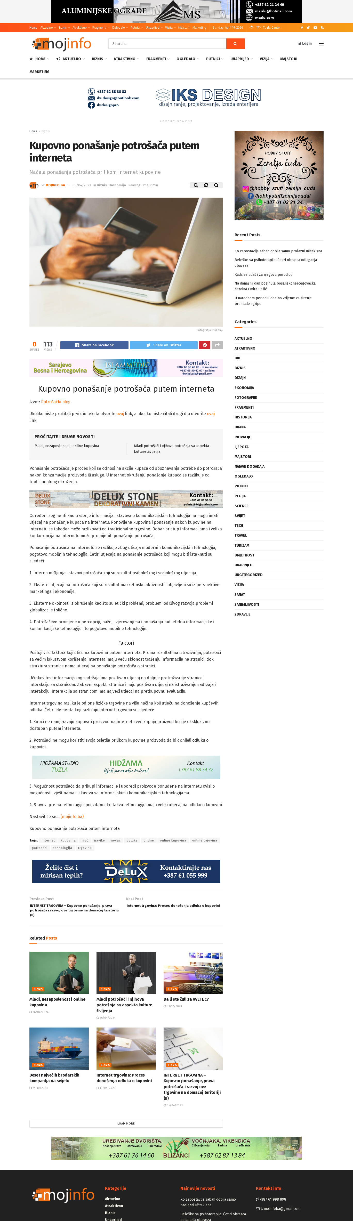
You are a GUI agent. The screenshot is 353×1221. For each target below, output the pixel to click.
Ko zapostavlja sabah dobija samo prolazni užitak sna (278, 251)
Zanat (240, 595)
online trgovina (204, 841)
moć (85, 841)
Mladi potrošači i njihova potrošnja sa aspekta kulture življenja (124, 1010)
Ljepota (241, 447)
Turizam (242, 545)
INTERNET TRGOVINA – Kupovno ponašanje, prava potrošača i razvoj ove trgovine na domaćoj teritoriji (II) (192, 1092)
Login (305, 43)
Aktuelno (47, 27)
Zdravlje (243, 614)
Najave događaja (249, 466)
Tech (239, 525)
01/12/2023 (173, 1011)
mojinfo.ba (55, 185)
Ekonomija (117, 185)
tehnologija (62, 849)
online (149, 841)
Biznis (63, 27)
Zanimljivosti (247, 604)
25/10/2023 (38, 1093)
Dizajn (240, 378)
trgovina (85, 849)
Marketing (199, 27)
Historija (243, 417)
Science (241, 506)
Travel (241, 535)
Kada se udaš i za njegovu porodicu (263, 274)
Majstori (183, 27)
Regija (240, 496)
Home (33, 27)
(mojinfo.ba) (72, 817)
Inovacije (243, 437)
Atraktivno (80, 27)
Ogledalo (118, 27)
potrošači (39, 849)
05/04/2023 (82, 185)
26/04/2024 (39, 1017)
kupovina (68, 841)
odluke (132, 841)
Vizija (169, 27)
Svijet (240, 516)
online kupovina (173, 841)
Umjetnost (244, 555)
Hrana (240, 427)
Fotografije (246, 397)
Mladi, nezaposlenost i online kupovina (67, 446)
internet (48, 841)
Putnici (135, 27)
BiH (237, 358)
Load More (126, 1128)
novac (116, 841)
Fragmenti (99, 27)
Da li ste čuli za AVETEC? (186, 1004)
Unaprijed (152, 27)
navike (99, 841)
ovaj (119, 414)
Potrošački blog (55, 402)
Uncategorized (249, 575)
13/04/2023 (106, 1093)
